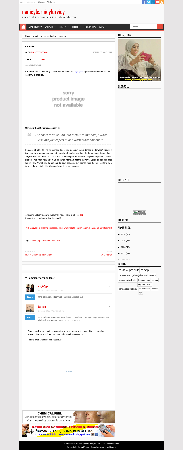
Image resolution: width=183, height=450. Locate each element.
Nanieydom (90, 27)
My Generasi (106, 255)
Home (23, 27)
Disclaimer (51, 2)
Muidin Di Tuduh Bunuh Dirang (38, 255)
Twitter (149, 2)
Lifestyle (49, 27)
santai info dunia (127, 280)
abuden (33, 240)
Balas (30, 297)
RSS (161, 2)
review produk (129, 270)
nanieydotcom (39, 52)
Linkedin (153, 2)
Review (62, 27)
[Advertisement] (139, 132)
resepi (145, 270)
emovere (56, 240)
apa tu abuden (44, 240)
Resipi (75, 27)
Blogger (112, 447)
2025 (123, 240)
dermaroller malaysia (128, 289)
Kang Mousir (83, 447)
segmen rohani (145, 284)
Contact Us (31, 2)
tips (140, 293)
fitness (155, 280)
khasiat (155, 289)
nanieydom (125, 275)
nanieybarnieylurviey (43, 11)
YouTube (157, 2)
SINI (81, 215)
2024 (123, 247)
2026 (123, 234)
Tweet (42, 59)
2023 (123, 253)
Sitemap (41, 2)
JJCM (101, 27)
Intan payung (144, 280)
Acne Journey (35, 27)
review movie (144, 289)
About (22, 2)
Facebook (144, 2)
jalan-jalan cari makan (144, 275)
